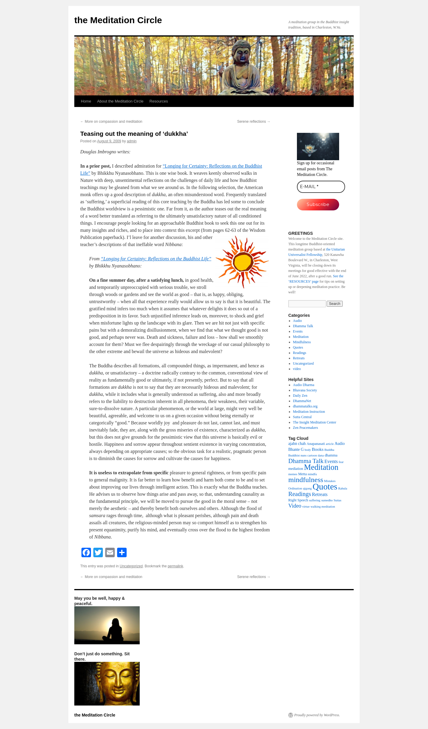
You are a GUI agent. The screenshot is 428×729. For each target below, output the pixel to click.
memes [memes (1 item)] (292, 474)
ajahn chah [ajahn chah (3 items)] (297, 443)
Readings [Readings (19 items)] (299, 494)
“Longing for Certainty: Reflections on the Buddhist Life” (156, 258)
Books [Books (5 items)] (317, 449)
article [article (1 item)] (330, 443)
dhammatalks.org (305, 406)
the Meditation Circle (118, 20)
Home (86, 101)
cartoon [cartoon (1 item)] (312, 455)
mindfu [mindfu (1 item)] (312, 474)
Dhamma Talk (303, 326)
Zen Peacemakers (305, 428)
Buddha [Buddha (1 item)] (329, 449)
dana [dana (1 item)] (321, 455)
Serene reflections (253, 121)
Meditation (301, 337)
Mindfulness (302, 342)
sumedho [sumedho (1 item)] (327, 500)
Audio (297, 321)
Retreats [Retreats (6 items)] (320, 494)
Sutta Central (302, 417)
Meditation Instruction (309, 412)
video (297, 369)
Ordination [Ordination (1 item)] (295, 488)
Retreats (299, 358)
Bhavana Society (305, 390)
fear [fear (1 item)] (341, 462)
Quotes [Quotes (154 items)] (325, 486)
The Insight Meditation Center (314, 422)
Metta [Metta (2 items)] (302, 474)
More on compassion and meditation (111, 121)
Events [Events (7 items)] (331, 461)
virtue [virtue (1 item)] (306, 506)
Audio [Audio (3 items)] (340, 443)
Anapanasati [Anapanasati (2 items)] (316, 444)
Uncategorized (131, 566)
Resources (159, 101)
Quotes (298, 347)
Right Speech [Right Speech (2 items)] (298, 500)
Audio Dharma (303, 385)
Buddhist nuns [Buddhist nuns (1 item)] (297, 455)
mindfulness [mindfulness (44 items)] (305, 480)
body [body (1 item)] (308, 449)
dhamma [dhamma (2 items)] (331, 455)
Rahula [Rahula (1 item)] (342, 488)
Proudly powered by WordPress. (317, 715)
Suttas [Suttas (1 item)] (337, 500)
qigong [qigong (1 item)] (307, 488)
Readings (299, 353)
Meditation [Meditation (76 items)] (321, 467)
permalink (175, 566)
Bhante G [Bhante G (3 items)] (296, 449)
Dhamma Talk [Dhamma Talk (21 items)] (305, 461)
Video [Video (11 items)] (294, 506)
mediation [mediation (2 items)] (295, 469)
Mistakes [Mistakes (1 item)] (329, 481)
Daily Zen (300, 395)
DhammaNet (302, 401)
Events (298, 331)
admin (132, 141)
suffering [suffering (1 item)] (314, 500)
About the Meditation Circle (120, 101)
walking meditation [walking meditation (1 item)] (323, 506)
